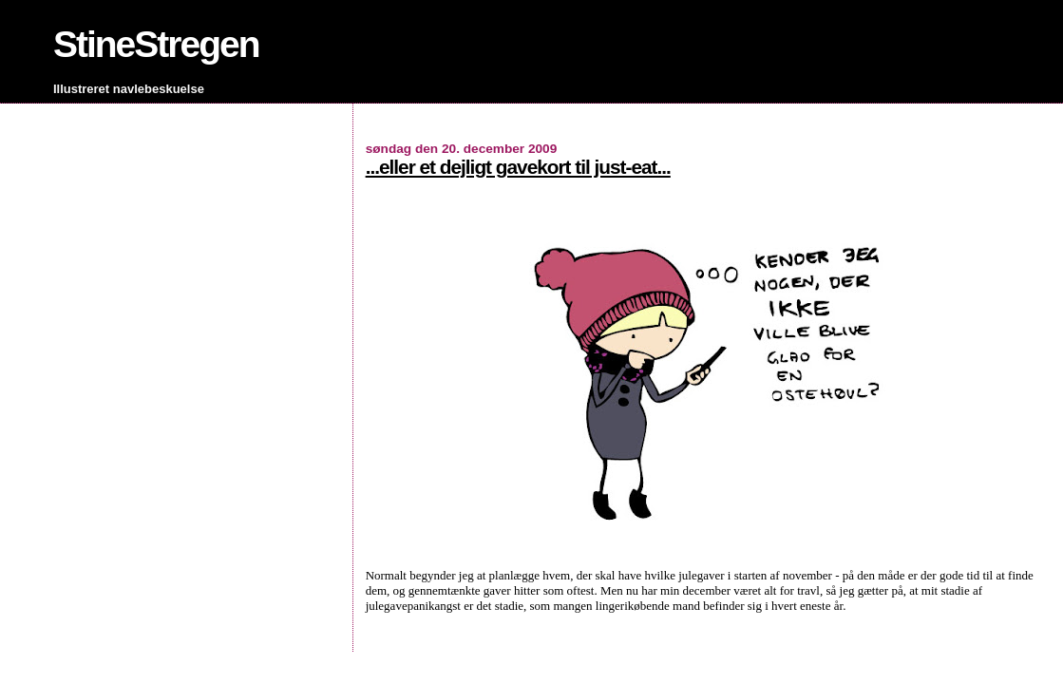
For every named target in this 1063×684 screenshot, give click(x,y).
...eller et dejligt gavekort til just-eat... (518, 167)
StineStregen (156, 44)
